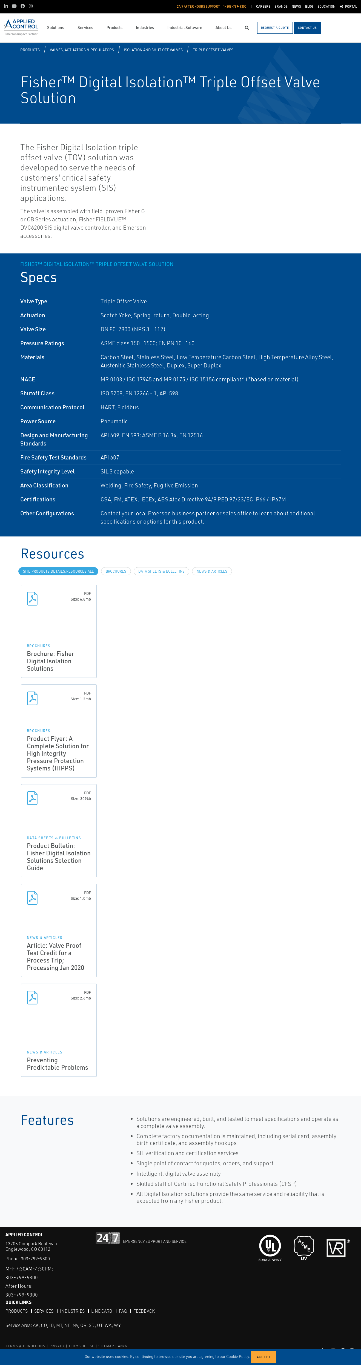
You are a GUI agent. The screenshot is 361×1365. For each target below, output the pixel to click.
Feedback (144, 1311)
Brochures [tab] (116, 571)
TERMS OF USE (81, 1346)
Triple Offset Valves (213, 49)
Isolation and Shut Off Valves (153, 49)
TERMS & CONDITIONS (25, 1346)
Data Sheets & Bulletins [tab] (161, 571)
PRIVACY (57, 1346)
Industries (72, 1311)
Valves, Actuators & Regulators (82, 49)
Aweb (122, 1346)
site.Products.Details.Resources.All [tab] (58, 571)
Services (43, 1311)
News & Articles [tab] (212, 571)
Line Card (101, 1311)
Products (30, 49)
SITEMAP (106, 1346)
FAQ (123, 1311)
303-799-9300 (35, 1258)
